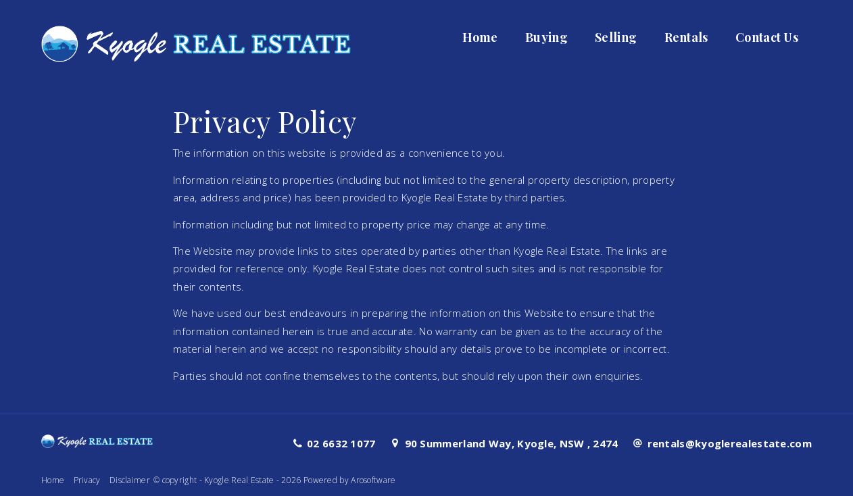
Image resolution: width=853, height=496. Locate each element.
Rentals (686, 37)
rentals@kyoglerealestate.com (730, 443)
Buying (546, 37)
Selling (616, 37)
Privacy (87, 480)
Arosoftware (373, 480)
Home (480, 37)
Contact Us (766, 37)
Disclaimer (129, 480)
